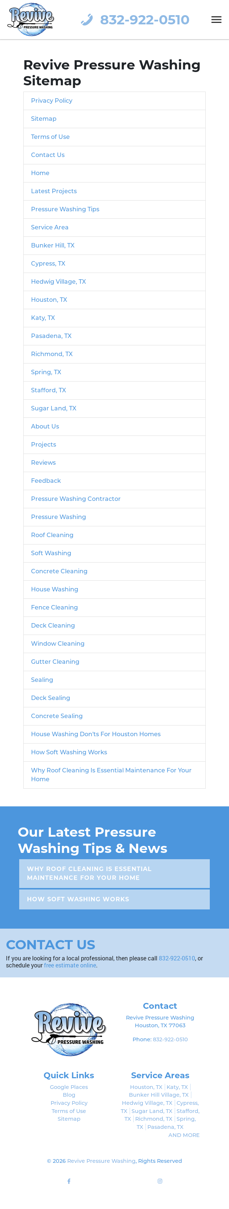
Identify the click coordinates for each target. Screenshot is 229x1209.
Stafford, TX (48, 390)
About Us (45, 426)
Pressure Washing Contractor (76, 498)
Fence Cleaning (54, 607)
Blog (69, 1095)
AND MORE (184, 1135)
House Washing (54, 589)
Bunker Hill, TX (53, 245)
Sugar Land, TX (53, 408)
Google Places (69, 1087)
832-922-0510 (133, 19)
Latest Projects (54, 191)
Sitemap (44, 118)
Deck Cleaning (53, 625)
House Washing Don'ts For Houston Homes (96, 734)
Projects (43, 444)
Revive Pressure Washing (101, 1161)
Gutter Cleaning (55, 661)
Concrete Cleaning (59, 571)
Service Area (50, 227)
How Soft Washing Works (69, 752)
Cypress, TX (48, 263)
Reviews (43, 462)
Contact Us (48, 154)
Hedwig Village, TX (58, 281)
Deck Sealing (50, 697)
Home (40, 173)
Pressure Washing (58, 516)
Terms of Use (50, 136)
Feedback (46, 480)
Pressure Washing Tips (65, 209)
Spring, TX (46, 372)
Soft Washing (51, 553)
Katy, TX (43, 317)
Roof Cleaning (52, 535)
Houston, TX (49, 299)
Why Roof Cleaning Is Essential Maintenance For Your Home (89, 873)
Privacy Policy (51, 100)
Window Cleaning (58, 643)
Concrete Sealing (57, 716)
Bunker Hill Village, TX (159, 1095)
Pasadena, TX (51, 335)
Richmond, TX (52, 354)
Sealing (42, 679)
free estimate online (70, 965)
